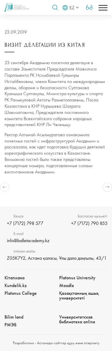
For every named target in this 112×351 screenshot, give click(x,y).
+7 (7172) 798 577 (25, 223)
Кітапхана (14, 278)
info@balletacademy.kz (28, 240)
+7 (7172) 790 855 (89, 223)
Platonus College (20, 293)
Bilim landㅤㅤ (13, 317)
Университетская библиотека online (77, 319)
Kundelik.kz (15, 285)
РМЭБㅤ (10, 325)
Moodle (66, 285)
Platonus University (77, 278)
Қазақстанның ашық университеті (79, 295)
